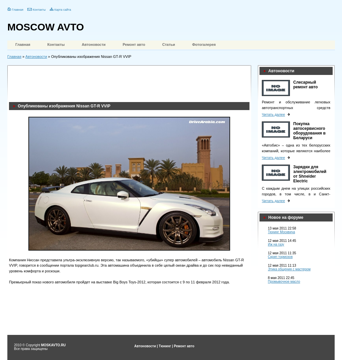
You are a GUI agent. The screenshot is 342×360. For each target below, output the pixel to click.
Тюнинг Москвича (281, 232)
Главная (17, 9)
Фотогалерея (204, 44)
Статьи (168, 44)
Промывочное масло (284, 281)
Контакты (39, 9)
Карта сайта (62, 9)
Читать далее (273, 114)
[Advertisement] (130, 82)
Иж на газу (276, 244)
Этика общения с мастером (289, 269)
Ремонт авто (134, 44)
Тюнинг (165, 346)
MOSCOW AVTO (45, 26)
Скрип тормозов (280, 257)
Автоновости (94, 44)
